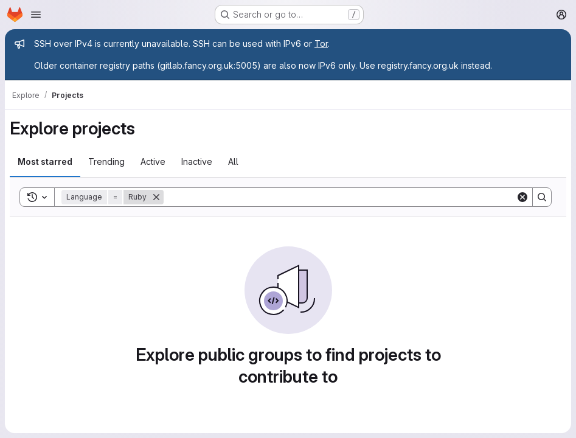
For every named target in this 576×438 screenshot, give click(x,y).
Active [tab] (153, 161)
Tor (321, 43)
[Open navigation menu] (36, 14)
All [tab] (233, 161)
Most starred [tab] (45, 161)
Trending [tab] (106, 161)
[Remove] (156, 197)
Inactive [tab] (196, 161)
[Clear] (522, 197)
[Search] (339, 197)
